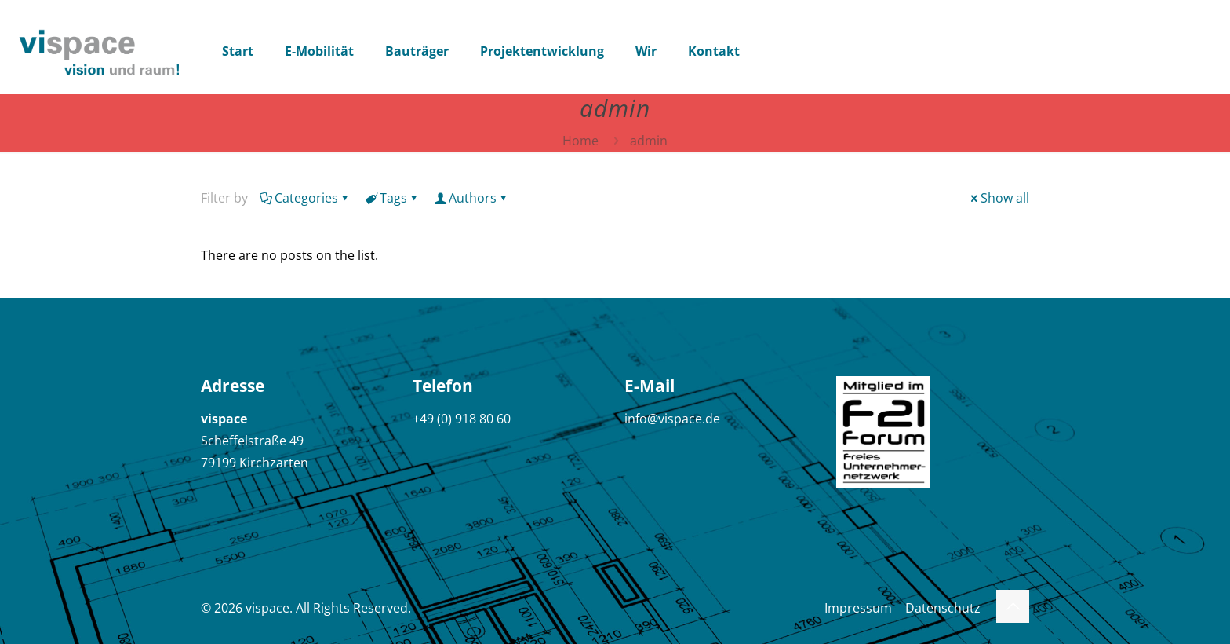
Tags (392, 198)
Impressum (858, 608)
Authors (471, 198)
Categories (305, 198)
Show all (998, 198)
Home (580, 140)
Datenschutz (943, 608)
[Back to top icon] (1012, 606)
